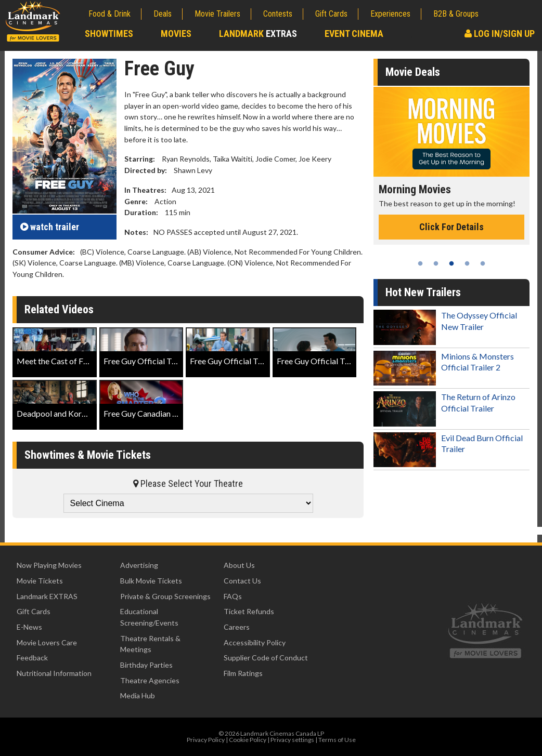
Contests (277, 14)
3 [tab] (451, 263)
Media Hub (137, 695)
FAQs (233, 596)
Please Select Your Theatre (188, 483)
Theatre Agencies (149, 680)
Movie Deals (412, 71)
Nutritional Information (54, 673)
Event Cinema (354, 33)
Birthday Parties (146, 664)
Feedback (32, 657)
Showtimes (109, 33)
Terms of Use (337, 740)
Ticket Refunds (249, 611)
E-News (29, 626)
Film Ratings (243, 673)
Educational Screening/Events (149, 617)
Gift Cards (331, 14)
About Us (239, 565)
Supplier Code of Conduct (266, 657)
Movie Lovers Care (47, 642)
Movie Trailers (217, 14)
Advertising (139, 565)
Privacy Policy (206, 740)
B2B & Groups (456, 14)
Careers (237, 626)
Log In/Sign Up (499, 33)
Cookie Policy (247, 740)
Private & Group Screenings (165, 596)
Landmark (258, 33)
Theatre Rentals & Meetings (150, 644)
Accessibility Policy (255, 642)
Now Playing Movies (49, 565)
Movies (176, 33)
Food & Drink (109, 14)
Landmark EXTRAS (47, 596)
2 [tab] (436, 263)
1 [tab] (420, 263)
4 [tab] (467, 263)
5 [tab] (483, 263)
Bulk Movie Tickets (151, 580)
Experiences (390, 14)
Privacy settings (292, 740)
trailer (49, 226)
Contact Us (242, 580)
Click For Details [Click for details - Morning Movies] (451, 226)
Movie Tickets (40, 580)
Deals (162, 14)
